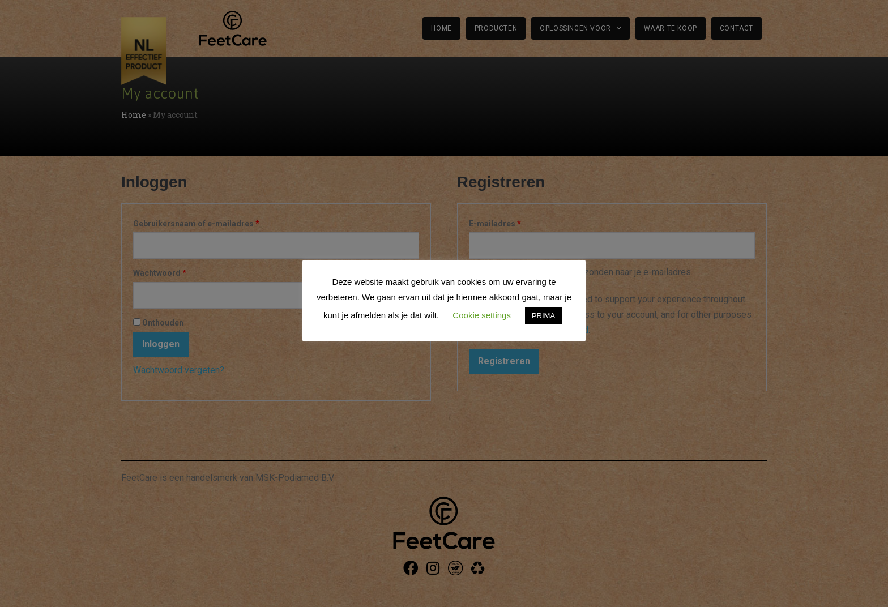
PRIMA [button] (543, 315)
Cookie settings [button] (481, 315)
